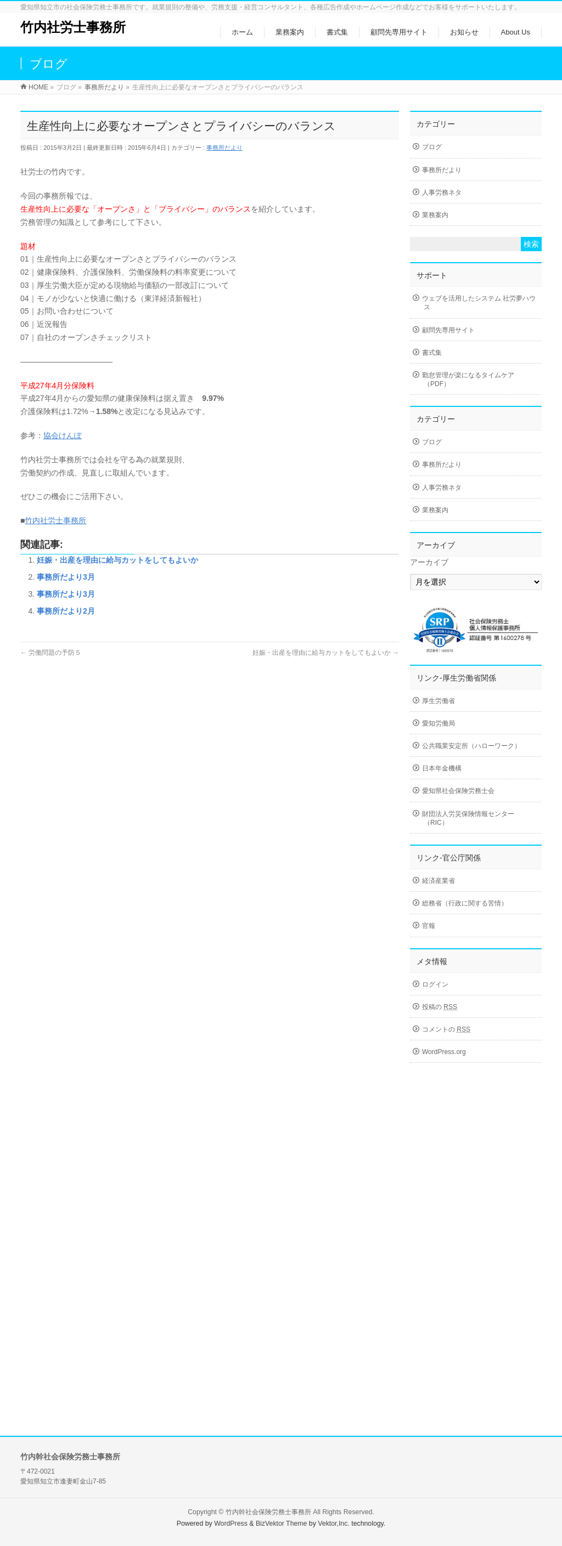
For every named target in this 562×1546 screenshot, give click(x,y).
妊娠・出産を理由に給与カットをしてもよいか (117, 560)
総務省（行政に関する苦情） (465, 903)
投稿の (439, 1007)
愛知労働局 (438, 723)
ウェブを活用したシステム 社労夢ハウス (479, 303)
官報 (428, 926)
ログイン (435, 984)
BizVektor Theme (281, 1523)
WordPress (231, 1523)
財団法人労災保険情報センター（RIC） (468, 818)
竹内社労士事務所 (73, 27)
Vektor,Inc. (334, 1523)
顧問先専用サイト (448, 330)
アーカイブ (429, 562)
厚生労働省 (438, 701)
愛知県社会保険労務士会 (458, 791)
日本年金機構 (442, 768)
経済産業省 (438, 881)
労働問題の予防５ (50, 652)
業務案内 (435, 215)
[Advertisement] (476, 1243)
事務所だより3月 (66, 577)
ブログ (432, 147)
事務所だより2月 (66, 611)
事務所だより (224, 147)
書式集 (432, 352)
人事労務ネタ (442, 192)
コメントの (446, 1029)
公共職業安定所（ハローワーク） (471, 746)
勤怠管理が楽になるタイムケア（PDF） (468, 379)
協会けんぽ (62, 435)
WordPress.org (444, 1052)
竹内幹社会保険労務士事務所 (268, 1512)
